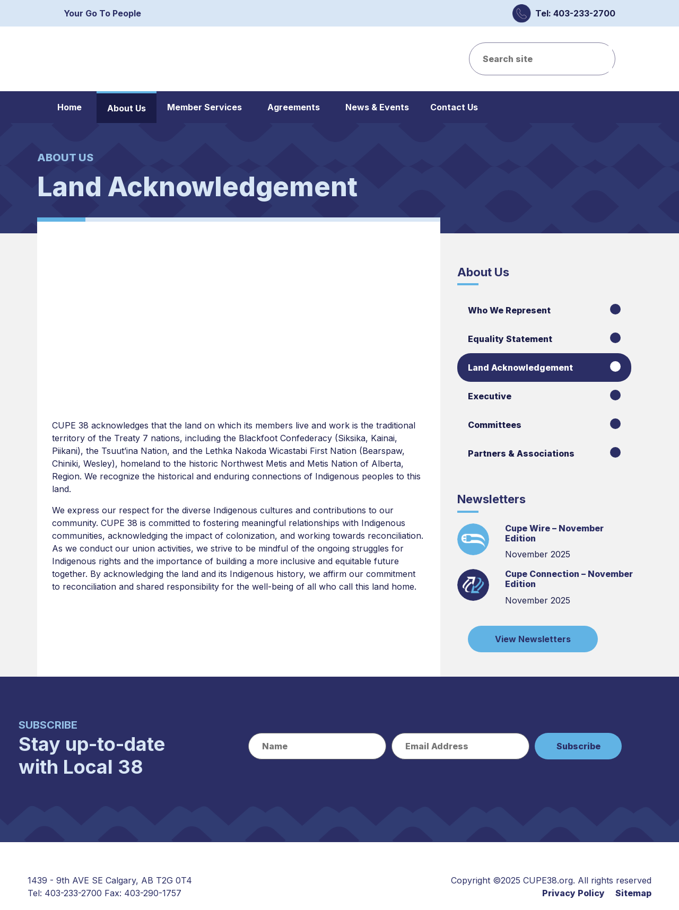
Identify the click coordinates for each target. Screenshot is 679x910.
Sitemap (633, 893)
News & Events (377, 107)
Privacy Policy (573, 893)
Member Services (204, 107)
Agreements (293, 107)
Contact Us (454, 107)
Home (69, 107)
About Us (126, 108)
